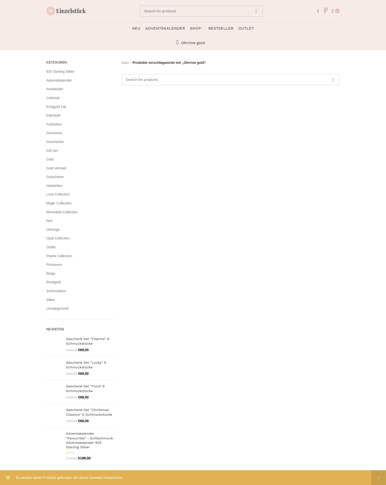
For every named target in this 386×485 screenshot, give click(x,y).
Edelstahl (53, 115)
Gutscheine (55, 177)
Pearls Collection (59, 256)
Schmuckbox (56, 291)
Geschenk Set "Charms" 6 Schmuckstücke (87, 341)
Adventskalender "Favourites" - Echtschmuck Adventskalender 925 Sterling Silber (89, 440)
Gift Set (52, 151)
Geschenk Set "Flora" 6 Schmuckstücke (85, 388)
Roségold (53, 282)
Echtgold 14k (56, 107)
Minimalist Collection (62, 212)
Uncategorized (57, 308)
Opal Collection (58, 238)
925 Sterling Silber (60, 71)
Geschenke (55, 142)
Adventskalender (59, 80)
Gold (50, 159)
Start (125, 63)
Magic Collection (59, 203)
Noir (49, 221)
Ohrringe (53, 230)
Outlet (50, 247)
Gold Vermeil (56, 168)
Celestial (53, 98)
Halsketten (54, 186)
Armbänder (54, 89)
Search (256, 11)
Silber (50, 300)
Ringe (50, 273)
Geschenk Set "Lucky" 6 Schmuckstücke (86, 364)
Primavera (54, 265)
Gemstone (54, 133)
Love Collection (58, 194)
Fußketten (54, 124)
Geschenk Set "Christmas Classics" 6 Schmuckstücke (89, 412)
